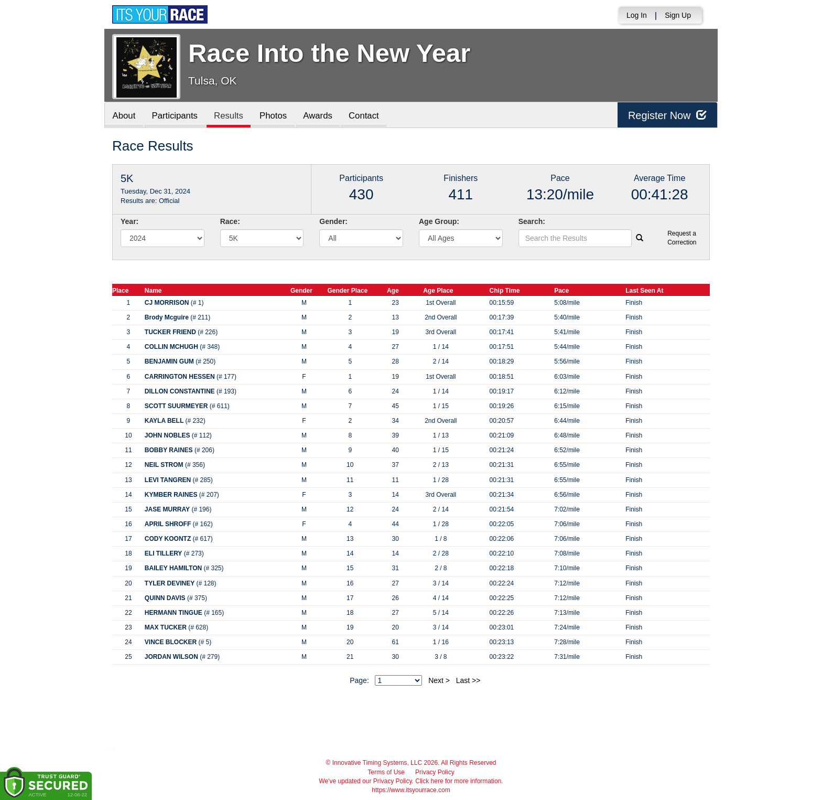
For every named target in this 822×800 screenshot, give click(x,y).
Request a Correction (681, 238)
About (124, 116)
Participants (176, 116)
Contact (366, 116)
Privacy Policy (435, 772)
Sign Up (678, 15)
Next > (439, 680)
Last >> (468, 680)
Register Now (667, 115)
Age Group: (439, 221)
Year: (129, 221)
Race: (230, 221)
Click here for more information (458, 781)
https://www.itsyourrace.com (411, 790)
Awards (320, 116)
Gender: (333, 221)
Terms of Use (386, 772)
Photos (275, 116)
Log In (636, 15)
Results (230, 116)
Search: (531, 221)
